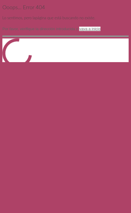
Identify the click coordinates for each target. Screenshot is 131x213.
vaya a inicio (89, 29)
